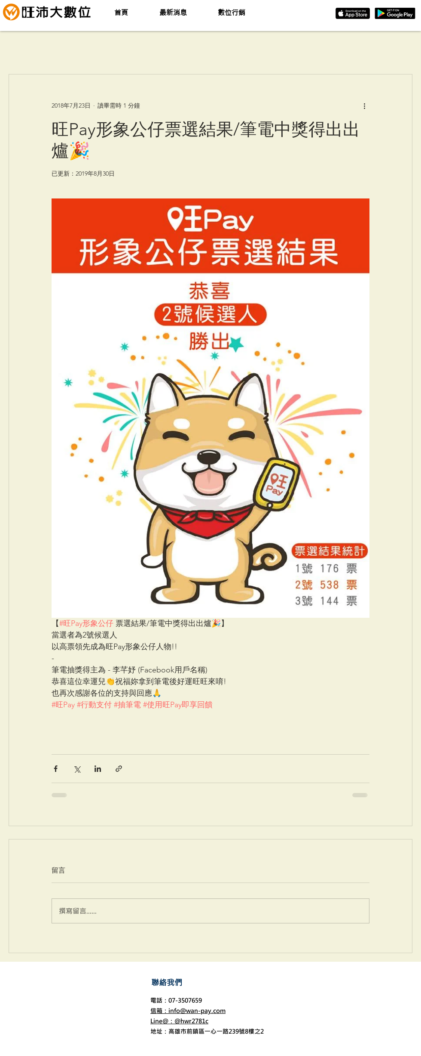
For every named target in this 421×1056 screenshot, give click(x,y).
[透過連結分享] (119, 769)
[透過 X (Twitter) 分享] (77, 769)
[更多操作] (364, 105)
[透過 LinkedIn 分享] (98, 769)
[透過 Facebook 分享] (56, 769)
